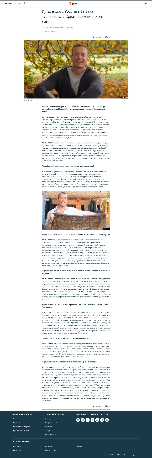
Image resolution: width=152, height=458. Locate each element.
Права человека (50, 434)
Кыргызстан (17, 450)
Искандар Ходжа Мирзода (51, 27)
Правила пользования (21, 430)
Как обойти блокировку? (22, 427)
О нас (15, 419)
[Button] (97, 37)
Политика (48, 427)
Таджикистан (50, 446)
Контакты (16, 423)
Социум (47, 430)
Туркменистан (50, 450)
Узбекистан (81, 446)
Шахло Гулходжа (67, 27)
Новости (48, 419)
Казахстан (17, 446)
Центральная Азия (51, 423)
